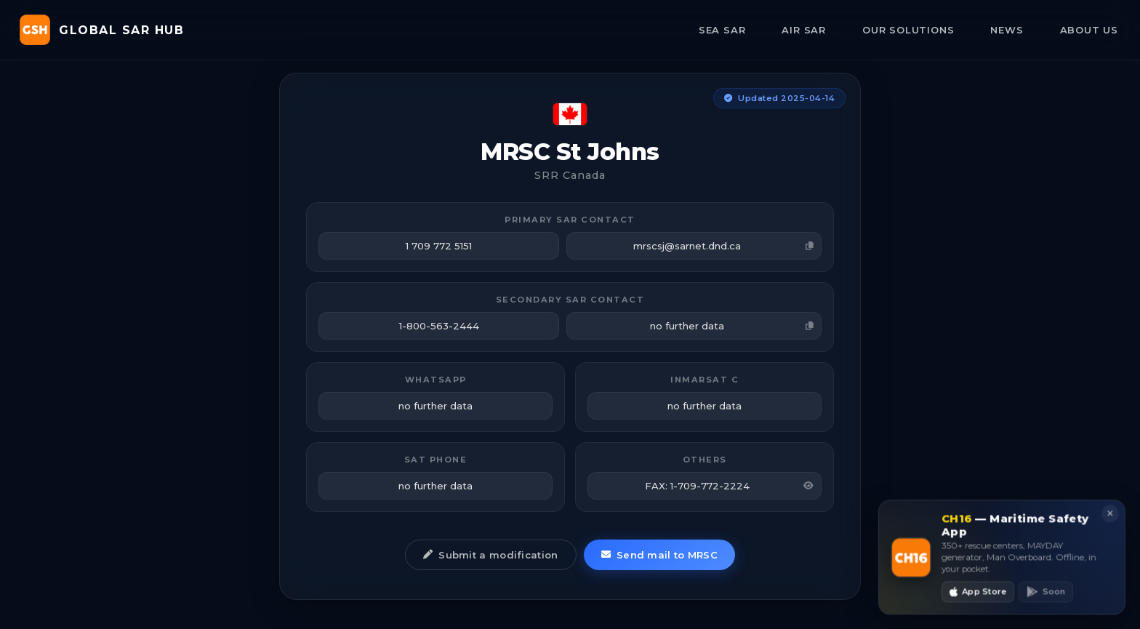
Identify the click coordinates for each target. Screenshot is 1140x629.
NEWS (1006, 30)
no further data (732, 326)
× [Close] (1108, 518)
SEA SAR (722, 30)
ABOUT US (1089, 30)
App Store (978, 595)
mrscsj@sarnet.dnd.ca (723, 246)
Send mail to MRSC (659, 555)
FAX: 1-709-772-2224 (729, 486)
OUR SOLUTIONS (908, 30)
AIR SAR (804, 30)
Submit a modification (490, 555)
